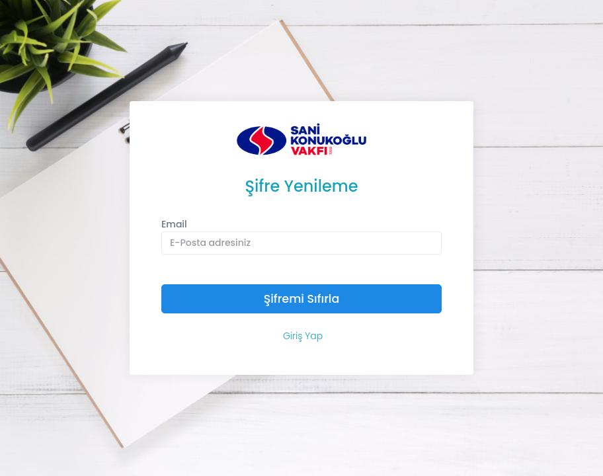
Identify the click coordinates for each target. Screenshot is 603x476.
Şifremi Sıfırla (302, 299)
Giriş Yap (303, 335)
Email (174, 224)
